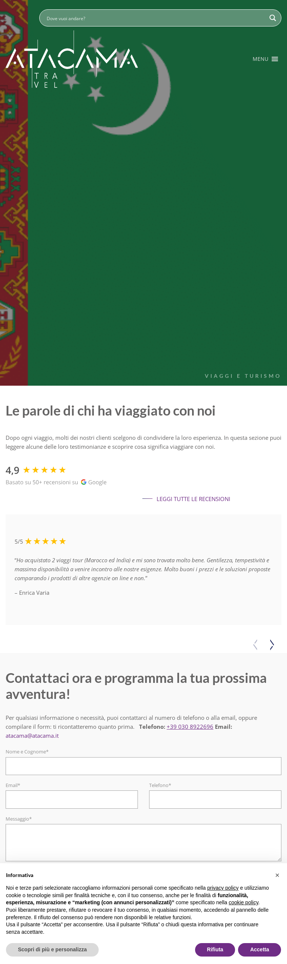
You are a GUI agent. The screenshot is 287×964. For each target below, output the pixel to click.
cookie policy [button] (243, 902)
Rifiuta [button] (215, 949)
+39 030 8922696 (190, 726)
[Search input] (155, 18)
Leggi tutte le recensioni (186, 499)
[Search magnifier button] (273, 18)
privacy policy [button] (223, 888)
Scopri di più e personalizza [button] (52, 949)
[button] (260, 59)
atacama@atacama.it (32, 735)
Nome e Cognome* (27, 751)
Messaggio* (19, 818)
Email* (13, 785)
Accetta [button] (259, 949)
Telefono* (160, 785)
